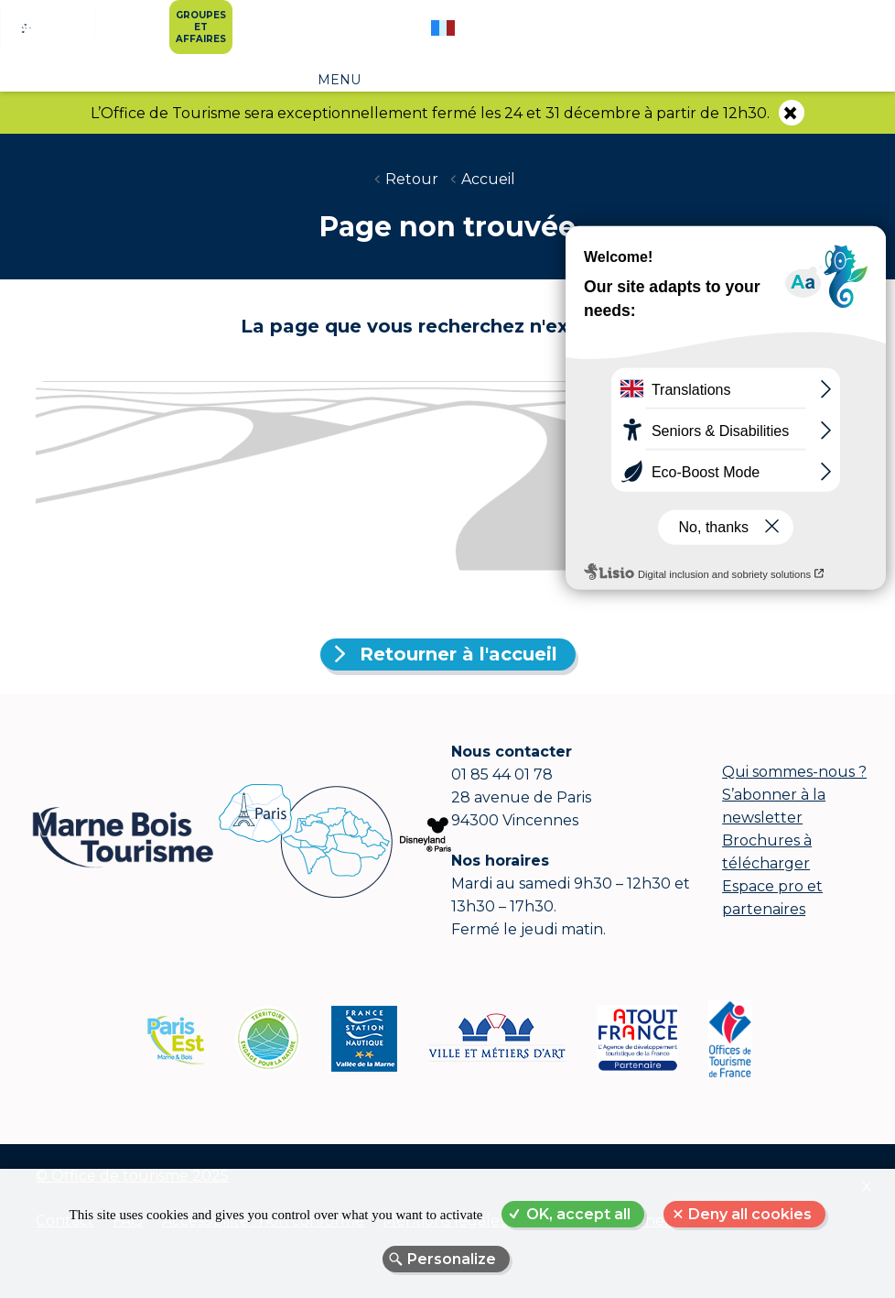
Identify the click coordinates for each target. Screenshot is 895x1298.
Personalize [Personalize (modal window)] (451, 1259)
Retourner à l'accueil (458, 654)
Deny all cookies (750, 1214)
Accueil (488, 179)
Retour (411, 179)
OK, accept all (578, 1214)
